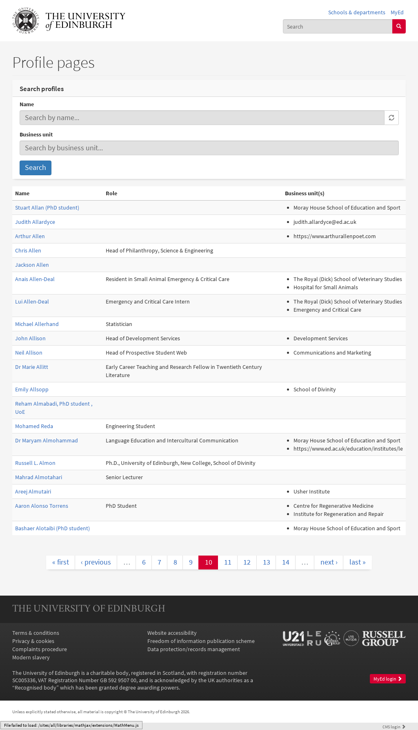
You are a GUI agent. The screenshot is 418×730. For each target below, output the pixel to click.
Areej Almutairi (33, 491)
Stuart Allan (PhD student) (47, 207)
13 (266, 562)
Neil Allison (28, 352)
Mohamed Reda (34, 426)
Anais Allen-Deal (35, 279)
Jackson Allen (32, 264)
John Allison (30, 338)
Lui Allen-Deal (32, 301)
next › (329, 562)
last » (357, 562)
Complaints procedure (39, 649)
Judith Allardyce (35, 221)
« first (60, 562)
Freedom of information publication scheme (201, 641)
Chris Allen (28, 250)
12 (247, 562)
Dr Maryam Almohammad (46, 440)
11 (227, 562)
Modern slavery (31, 657)
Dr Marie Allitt (31, 367)
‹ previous (96, 562)
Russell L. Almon (35, 463)
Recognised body (35, 687)
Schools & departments (356, 12)
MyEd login (388, 679)
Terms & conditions (35, 632)
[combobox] (338, 26)
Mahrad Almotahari (38, 477)
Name (27, 104)
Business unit (36, 134)
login (394, 727)
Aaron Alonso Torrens (41, 505)
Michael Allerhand (37, 324)
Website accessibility (172, 632)
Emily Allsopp (32, 389)
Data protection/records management (193, 649)
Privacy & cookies (33, 641)
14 (285, 562)
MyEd (397, 12)
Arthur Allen (30, 236)
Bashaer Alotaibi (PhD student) (52, 528)
